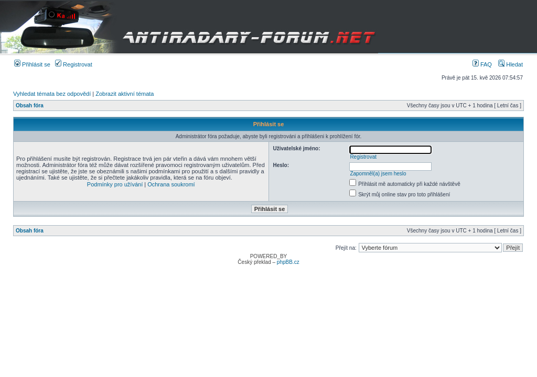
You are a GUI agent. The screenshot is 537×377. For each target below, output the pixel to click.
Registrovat (73, 64)
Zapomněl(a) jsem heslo (378, 173)
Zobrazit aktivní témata (124, 94)
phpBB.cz (288, 262)
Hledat (510, 64)
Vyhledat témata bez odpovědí (52, 94)
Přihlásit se (32, 64)
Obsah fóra (30, 105)
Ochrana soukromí (171, 184)
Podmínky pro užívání (115, 184)
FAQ (482, 64)
